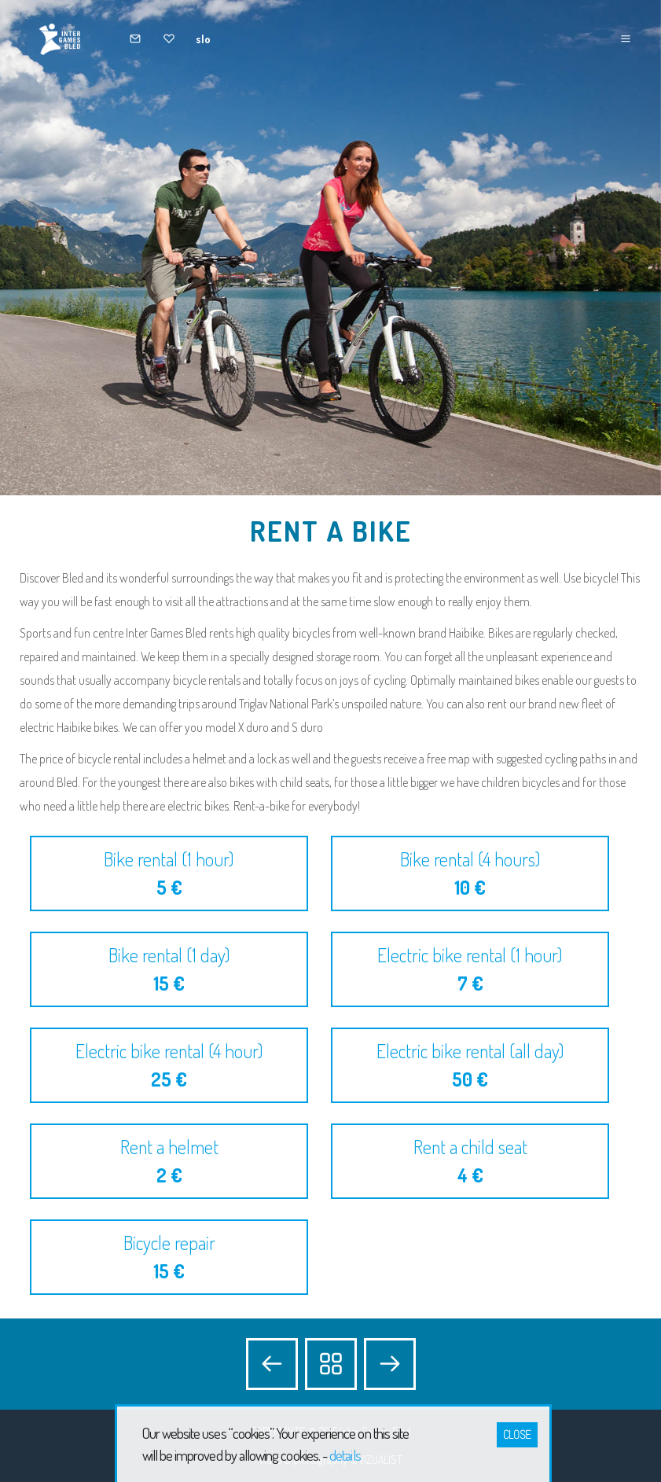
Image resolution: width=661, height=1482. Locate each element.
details (344, 1455)
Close (517, 1434)
